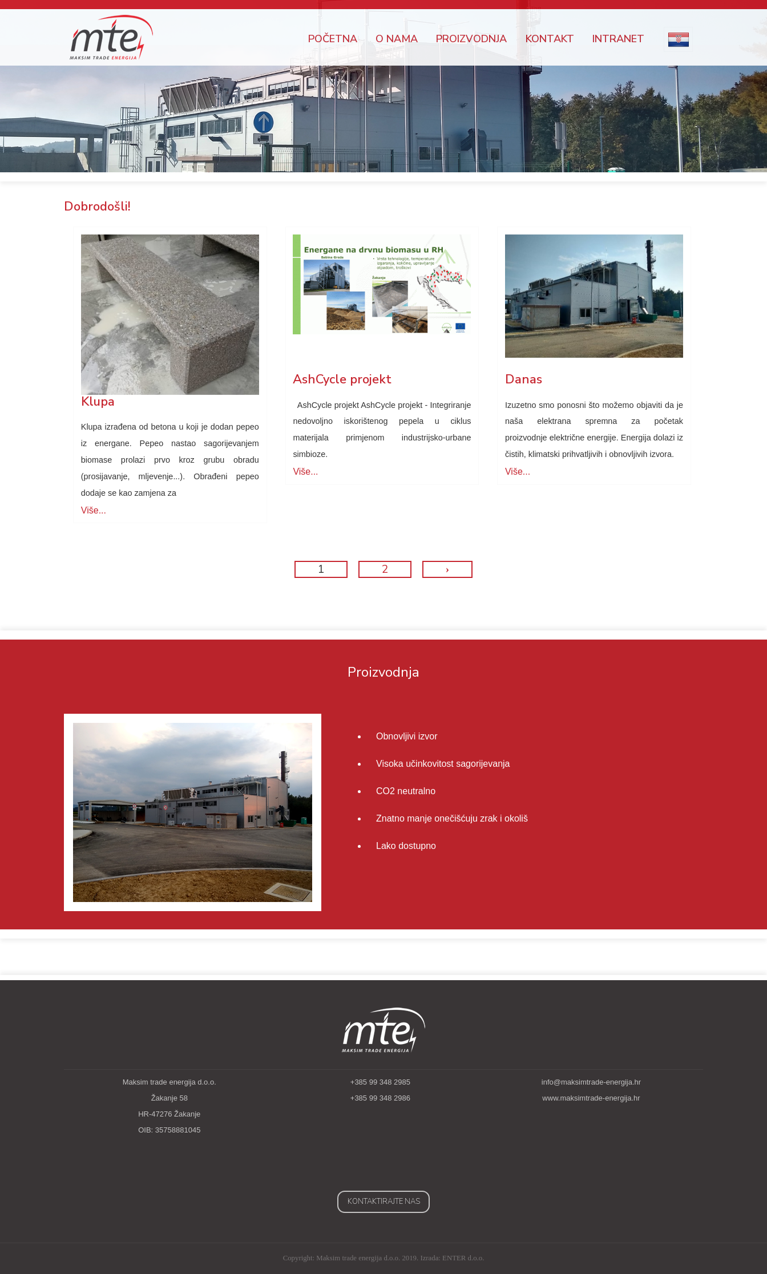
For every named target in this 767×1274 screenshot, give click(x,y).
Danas (523, 379)
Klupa (98, 401)
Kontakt (550, 39)
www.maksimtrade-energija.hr (591, 1098)
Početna (332, 39)
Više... (93, 510)
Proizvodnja (471, 39)
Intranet (618, 39)
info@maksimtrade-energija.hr (591, 1082)
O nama (397, 39)
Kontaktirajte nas (384, 1201)
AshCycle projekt (342, 379)
